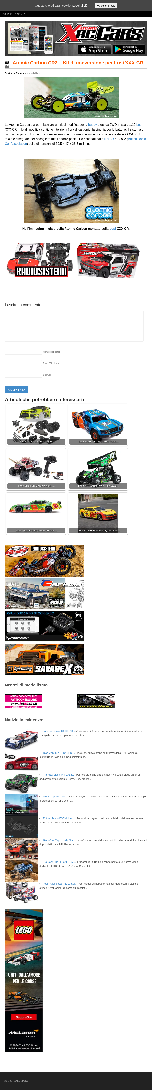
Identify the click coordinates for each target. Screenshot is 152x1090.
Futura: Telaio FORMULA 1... (59, 818)
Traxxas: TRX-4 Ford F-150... (59, 861)
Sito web (47, 375)
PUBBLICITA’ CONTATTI (15, 14)
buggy (92, 124)
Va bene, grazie (106, 5)
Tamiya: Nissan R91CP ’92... (59, 731)
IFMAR (109, 139)
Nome (51, 352)
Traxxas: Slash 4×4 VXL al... (59, 774)
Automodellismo (32, 73)
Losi (139, 124)
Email (51, 363)
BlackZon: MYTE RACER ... (59, 752)
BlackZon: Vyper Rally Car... (59, 840)
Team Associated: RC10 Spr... (60, 883)
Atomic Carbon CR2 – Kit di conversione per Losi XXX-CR (78, 62)
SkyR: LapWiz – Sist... (55, 796)
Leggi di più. (80, 5)
